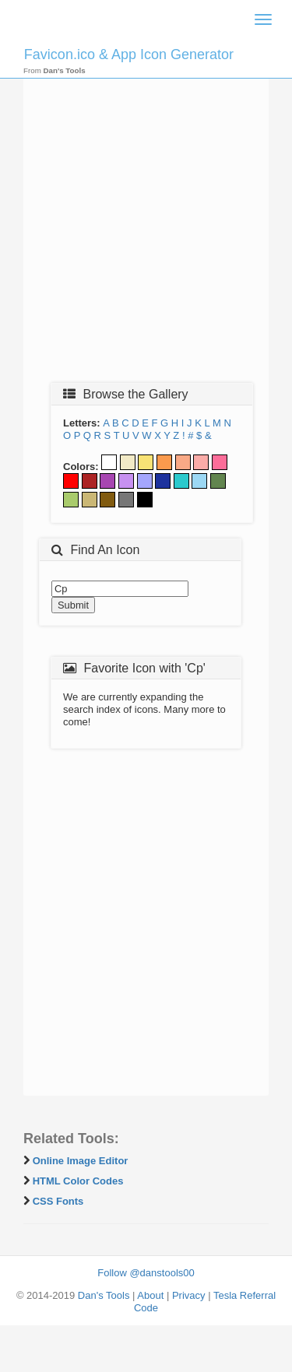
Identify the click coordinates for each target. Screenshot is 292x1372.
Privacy (189, 1295)
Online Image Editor (80, 1161)
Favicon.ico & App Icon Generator (129, 54)
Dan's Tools (104, 1295)
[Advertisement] (146, 221)
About (150, 1295)
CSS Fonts (58, 1201)
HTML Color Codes (78, 1181)
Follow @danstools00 (145, 1273)
